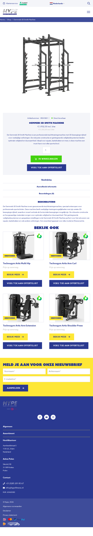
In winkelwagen (48, 158)
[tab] (46, 180)
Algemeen (7, 426)
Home (2, 19)
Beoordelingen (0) (46, 193)
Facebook (39, 417)
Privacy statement (10, 515)
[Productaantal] (46, 150)
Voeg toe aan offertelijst (46, 167)
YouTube (46, 417)
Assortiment (9, 433)
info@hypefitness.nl (14, 487)
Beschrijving (46, 180)
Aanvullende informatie (46, 187)
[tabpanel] (46, 65)
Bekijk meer (13, 274)
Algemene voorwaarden (12, 506)
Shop (9, 19)
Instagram (53, 417)
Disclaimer (7, 510)
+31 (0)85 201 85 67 (15, 483)
